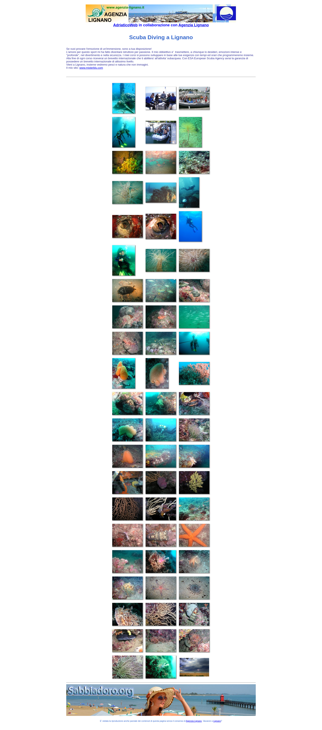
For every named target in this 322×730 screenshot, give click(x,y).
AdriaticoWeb (125, 25)
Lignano (217, 721)
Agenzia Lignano (194, 25)
